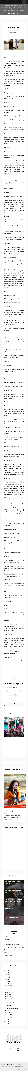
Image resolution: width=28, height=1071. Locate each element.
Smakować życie (19, 1066)
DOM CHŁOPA (8, 958)
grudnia (9, 985)
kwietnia (9, 1012)
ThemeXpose (9, 1064)
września (9, 992)
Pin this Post (15, 694)
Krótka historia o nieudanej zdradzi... (12, 734)
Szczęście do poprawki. (13, 1008)
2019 (6, 979)
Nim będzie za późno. (11, 918)
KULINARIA (7, 955)
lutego (8, 1017)
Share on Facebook (14, 687)
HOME (5, 952)
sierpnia (9, 994)
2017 (6, 983)
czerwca (9, 998)
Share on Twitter (15, 691)
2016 (6, 1019)
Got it (19, 13)
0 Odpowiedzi (13, 32)
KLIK (17, 653)
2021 (6, 974)
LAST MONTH (8, 942)
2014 (6, 1023)
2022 (6, 972)
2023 (6, 970)
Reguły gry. (9, 1005)
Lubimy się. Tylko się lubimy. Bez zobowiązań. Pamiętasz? (14, 900)
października (10, 990)
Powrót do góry (20, 1069)
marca (8, 1015)
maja (8, 1010)
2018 (6, 981)
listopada (9, 988)
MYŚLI (15, 24)
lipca (8, 996)
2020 (6, 977)
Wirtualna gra (9, 909)
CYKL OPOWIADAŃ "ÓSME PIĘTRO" (14, 947)
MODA (6, 939)
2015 (6, 1021)
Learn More (11, 13)
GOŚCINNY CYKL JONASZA (11, 944)
